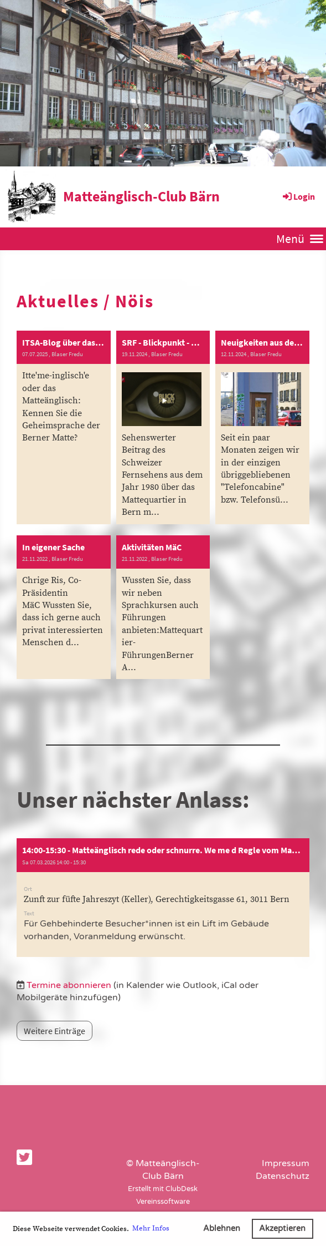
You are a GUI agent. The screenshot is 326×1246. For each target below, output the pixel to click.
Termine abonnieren (69, 985)
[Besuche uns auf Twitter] (24, 1158)
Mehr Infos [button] (150, 1228)
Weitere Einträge (54, 1030)
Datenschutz (282, 1176)
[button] (163, 897)
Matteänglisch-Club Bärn (141, 196)
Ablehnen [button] (221, 1228)
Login (298, 196)
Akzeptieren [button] (282, 1228)
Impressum (285, 1163)
